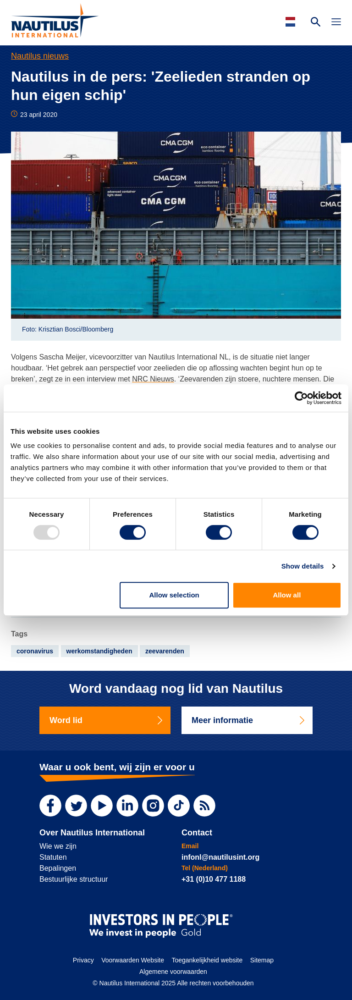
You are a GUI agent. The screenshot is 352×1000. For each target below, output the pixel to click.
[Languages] (291, 21)
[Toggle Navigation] (336, 22)
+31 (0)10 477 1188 (214, 879)
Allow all (287, 595)
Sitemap (262, 960)
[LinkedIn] (127, 806)
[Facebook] (50, 806)
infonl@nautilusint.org (220, 857)
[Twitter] (76, 806)
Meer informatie (249, 720)
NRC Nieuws (153, 379)
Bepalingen (57, 868)
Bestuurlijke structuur (73, 879)
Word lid (107, 720)
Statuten (53, 857)
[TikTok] (179, 806)
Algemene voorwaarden (173, 971)
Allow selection (174, 595)
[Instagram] (153, 806)
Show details (302, 566)
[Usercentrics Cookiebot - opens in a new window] (301, 398)
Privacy (83, 960)
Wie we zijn (58, 846)
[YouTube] (102, 806)
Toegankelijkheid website (206, 960)
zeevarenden (164, 651)
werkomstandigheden (99, 651)
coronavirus (34, 651)
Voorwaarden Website (132, 960)
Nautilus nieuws (40, 56)
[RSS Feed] (204, 806)
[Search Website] (315, 22)
